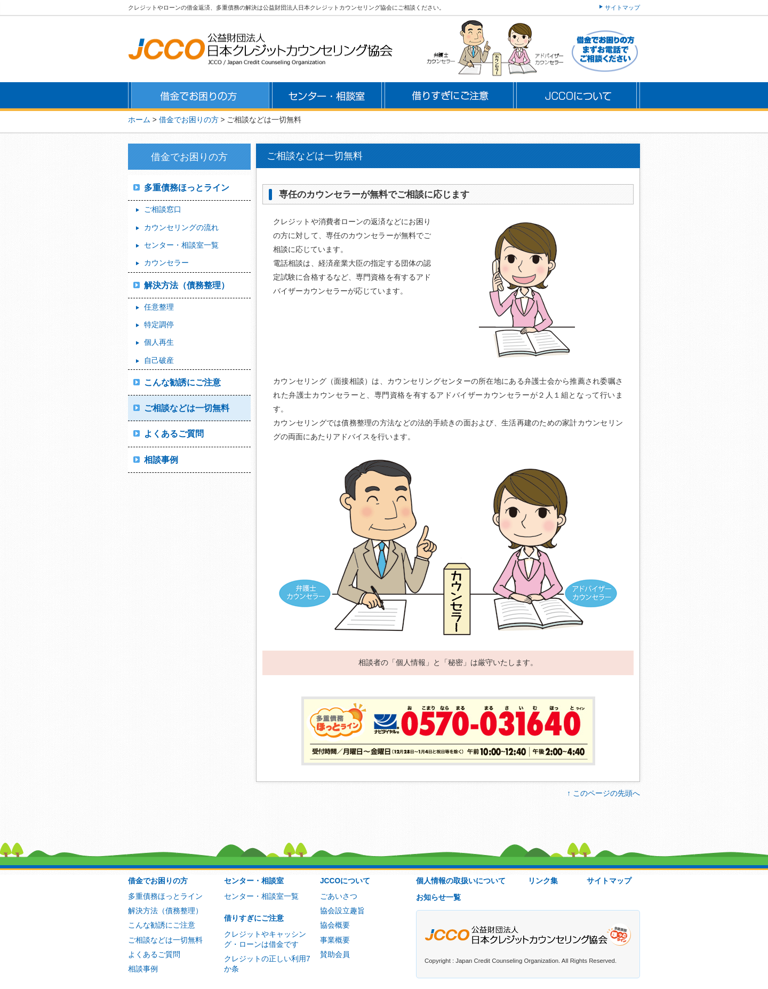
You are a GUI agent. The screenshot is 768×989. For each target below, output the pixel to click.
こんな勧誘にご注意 (182, 382)
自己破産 (159, 361)
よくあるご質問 (174, 433)
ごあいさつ (338, 896)
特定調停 (159, 325)
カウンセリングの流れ (181, 228)
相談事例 (161, 459)
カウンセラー (166, 263)
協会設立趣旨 (342, 911)
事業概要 (335, 940)
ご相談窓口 (162, 209)
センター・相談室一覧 (181, 245)
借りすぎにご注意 (254, 918)
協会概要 (335, 925)
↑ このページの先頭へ (603, 793)
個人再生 (159, 342)
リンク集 (543, 881)
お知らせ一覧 (438, 897)
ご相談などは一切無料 (186, 408)
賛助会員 (335, 955)
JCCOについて (345, 881)
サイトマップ (622, 7)
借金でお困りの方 (158, 881)
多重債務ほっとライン (186, 187)
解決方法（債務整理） (186, 285)
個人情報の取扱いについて (461, 881)
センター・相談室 (254, 881)
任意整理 (159, 307)
